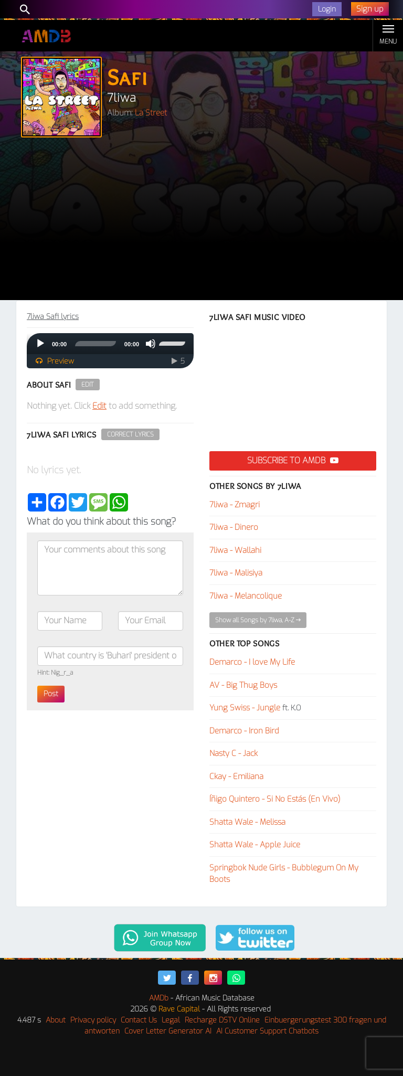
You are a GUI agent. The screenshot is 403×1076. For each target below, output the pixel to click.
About (56, 1020)
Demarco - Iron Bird (244, 731)
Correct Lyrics (130, 434)
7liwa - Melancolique (245, 596)
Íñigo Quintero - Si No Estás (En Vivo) (275, 799)
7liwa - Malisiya (235, 573)
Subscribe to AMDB (292, 460)
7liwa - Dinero (233, 527)
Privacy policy (93, 1020)
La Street (151, 113)
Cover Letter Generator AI (167, 1031)
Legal (171, 1020)
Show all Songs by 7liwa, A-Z (258, 620)
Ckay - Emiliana (236, 776)
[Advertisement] (201, 221)
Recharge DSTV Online (222, 1020)
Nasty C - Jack (233, 753)
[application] (110, 343)
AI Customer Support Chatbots (267, 1031)
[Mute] (150, 343)
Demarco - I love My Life (252, 662)
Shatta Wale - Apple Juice (254, 844)
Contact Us (139, 1020)
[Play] (40, 343)
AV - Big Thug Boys (243, 685)
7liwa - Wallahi (235, 550)
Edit (87, 384)
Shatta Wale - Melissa (247, 822)
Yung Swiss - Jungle (244, 707)
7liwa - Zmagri (234, 504)
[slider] (95, 343)
